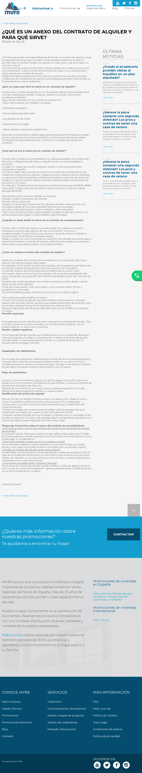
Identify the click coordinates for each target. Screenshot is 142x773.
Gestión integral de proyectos (66, 715)
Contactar (123, 534)
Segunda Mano (96, 8)
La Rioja (111, 596)
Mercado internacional (62, 729)
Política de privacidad (106, 736)
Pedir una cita (102, 708)
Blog (115, 8)
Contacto (11, 11)
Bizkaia (117, 593)
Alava (96, 593)
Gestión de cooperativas (63, 722)
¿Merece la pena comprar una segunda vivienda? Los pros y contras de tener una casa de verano (121, 119)
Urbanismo (54, 701)
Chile (96, 620)
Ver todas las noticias (16, 23)
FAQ (95, 701)
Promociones (68, 8)
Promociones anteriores (17, 722)
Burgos (127, 593)
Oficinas (130, 8)
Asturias (106, 593)
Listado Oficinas (12, 708)
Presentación (14, 8)
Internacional (41, 8)
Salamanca (100, 599)
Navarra (122, 596)
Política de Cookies (105, 715)
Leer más (107, 97)
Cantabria (99, 596)
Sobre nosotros (11, 701)
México (105, 620)
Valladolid (116, 599)
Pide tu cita (11, 635)
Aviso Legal (100, 722)
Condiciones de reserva (107, 729)
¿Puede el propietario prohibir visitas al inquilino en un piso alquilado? (120, 72)
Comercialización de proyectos (67, 708)
